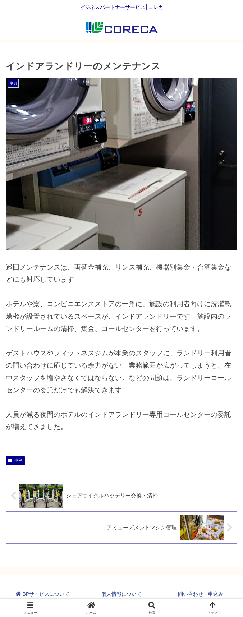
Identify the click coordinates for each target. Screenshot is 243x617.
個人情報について (121, 594)
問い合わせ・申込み (200, 594)
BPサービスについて (42, 594)
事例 (15, 460)
